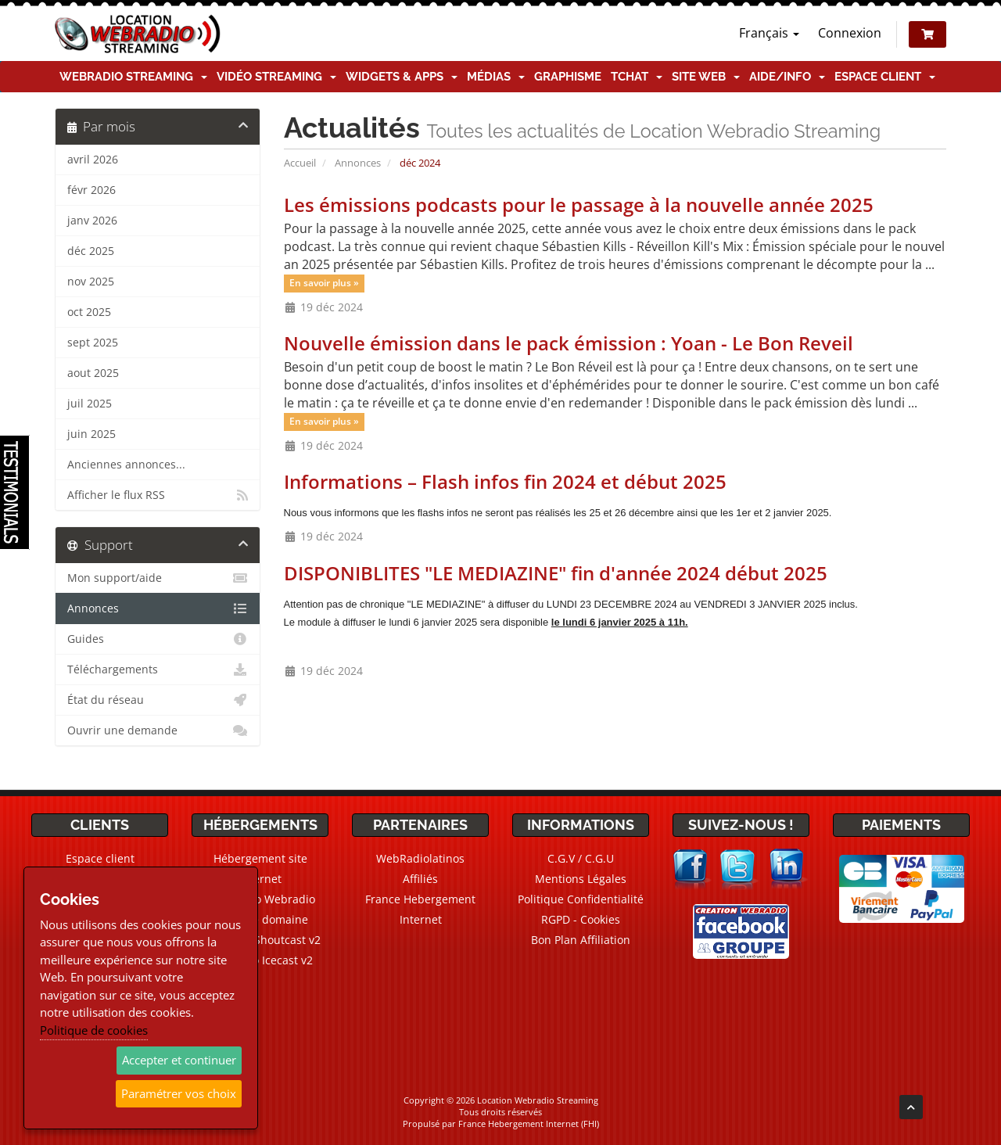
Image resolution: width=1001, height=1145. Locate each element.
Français (769, 32)
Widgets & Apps (401, 77)
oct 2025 (89, 312)
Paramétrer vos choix (178, 1093)
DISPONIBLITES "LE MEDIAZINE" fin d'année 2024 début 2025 (555, 573)
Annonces (358, 163)
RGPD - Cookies (580, 919)
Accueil (300, 163)
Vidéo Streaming (276, 77)
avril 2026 (92, 160)
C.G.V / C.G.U (580, 858)
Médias (496, 77)
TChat (636, 77)
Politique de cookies (94, 1030)
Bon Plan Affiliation (580, 939)
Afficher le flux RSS (157, 495)
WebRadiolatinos (420, 858)
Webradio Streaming (133, 77)
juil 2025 (89, 404)
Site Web (706, 77)
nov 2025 (90, 282)
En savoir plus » (324, 283)
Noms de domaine (260, 919)
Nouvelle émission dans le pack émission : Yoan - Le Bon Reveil (568, 343)
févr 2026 (91, 190)
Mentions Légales (580, 878)
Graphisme (567, 77)
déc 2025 (90, 251)
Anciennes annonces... (126, 465)
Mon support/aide (157, 578)
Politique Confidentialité (581, 899)
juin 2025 (91, 434)
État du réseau (157, 700)
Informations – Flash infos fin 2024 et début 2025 (505, 481)
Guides (157, 639)
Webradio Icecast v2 (260, 960)
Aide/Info (787, 77)
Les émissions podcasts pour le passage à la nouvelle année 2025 (579, 204)
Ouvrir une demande (157, 730)
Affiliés (420, 878)
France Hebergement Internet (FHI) (528, 1123)
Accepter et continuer (179, 1060)
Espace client (884, 77)
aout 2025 (93, 373)
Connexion (849, 32)
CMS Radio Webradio (260, 899)
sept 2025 (92, 343)
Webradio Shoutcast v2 (260, 939)
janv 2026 (92, 221)
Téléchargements (157, 669)
